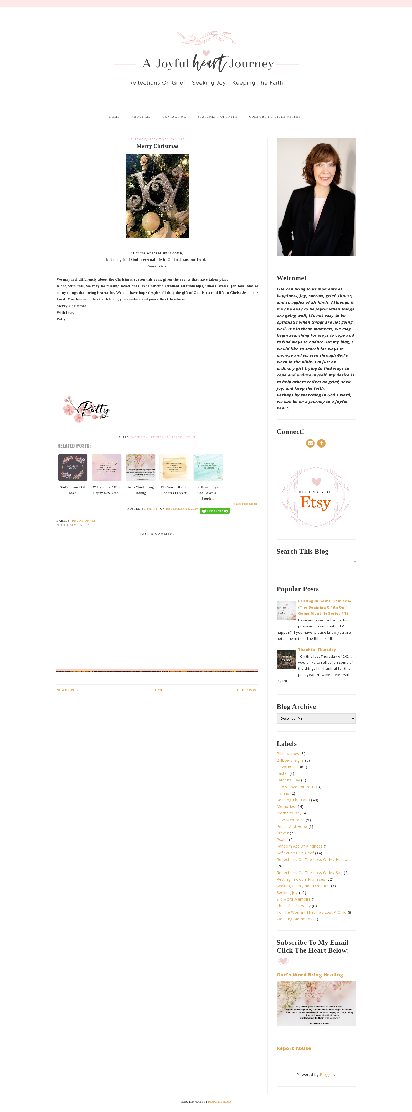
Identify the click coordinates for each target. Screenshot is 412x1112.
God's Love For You (295, 786)
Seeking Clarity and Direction (303, 885)
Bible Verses (288, 753)
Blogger (327, 1074)
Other (191, 437)
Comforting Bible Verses (275, 116)
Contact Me (174, 116)
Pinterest (175, 437)
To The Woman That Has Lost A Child (312, 912)
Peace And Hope (292, 826)
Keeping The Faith (293, 799)
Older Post (246, 690)
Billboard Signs (290, 760)
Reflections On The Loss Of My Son (310, 872)
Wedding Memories (294, 918)
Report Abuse (294, 1048)
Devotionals (84, 520)
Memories (286, 806)
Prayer (283, 832)
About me (141, 116)
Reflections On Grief (295, 852)
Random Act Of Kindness (300, 846)
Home (114, 116)
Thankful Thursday (317, 649)
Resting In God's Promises (301, 879)
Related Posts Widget (245, 503)
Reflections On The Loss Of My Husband (314, 859)
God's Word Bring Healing (310, 974)
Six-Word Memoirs (294, 899)
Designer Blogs (219, 1101)
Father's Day (288, 779)
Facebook (139, 437)
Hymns (283, 793)
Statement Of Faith (217, 116)
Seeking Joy (287, 892)
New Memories (291, 819)
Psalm (282, 839)
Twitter (157, 437)
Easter (283, 773)
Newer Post (68, 690)
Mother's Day (289, 812)
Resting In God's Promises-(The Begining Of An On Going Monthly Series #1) (324, 607)
